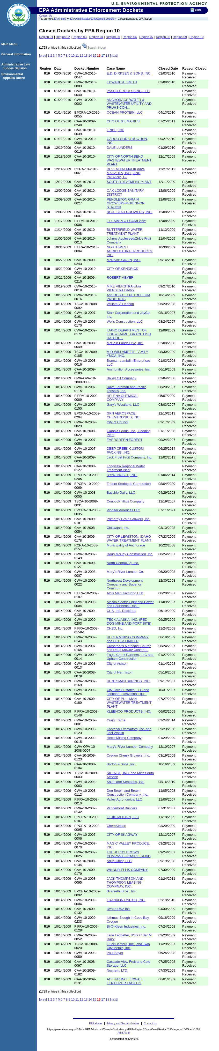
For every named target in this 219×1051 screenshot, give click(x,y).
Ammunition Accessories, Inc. (129, 369)
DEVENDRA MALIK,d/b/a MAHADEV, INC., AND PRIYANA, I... (126, 173)
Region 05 (113, 37)
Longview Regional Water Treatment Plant (126, 468)
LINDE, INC (115, 130)
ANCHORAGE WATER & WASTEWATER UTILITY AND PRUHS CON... (129, 103)
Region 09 (180, 37)
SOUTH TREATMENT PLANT (129, 182)
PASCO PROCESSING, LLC (128, 91)
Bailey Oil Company (121, 378)
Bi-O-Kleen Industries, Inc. (126, 926)
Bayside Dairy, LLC (121, 492)
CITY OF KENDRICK (122, 269)
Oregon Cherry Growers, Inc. (128, 755)
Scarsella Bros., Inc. (122, 891)
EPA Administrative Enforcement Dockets (92, 18)
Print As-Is (123, 1032)
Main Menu (10, 44)
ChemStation (116, 826)
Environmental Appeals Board (14, 76)
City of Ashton (117, 663)
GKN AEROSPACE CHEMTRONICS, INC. (123, 415)
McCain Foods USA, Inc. (125, 343)
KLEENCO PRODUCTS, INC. (129, 711)
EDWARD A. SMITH (122, 82)
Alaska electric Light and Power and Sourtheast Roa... (130, 604)
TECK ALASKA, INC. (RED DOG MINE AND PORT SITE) (129, 621)
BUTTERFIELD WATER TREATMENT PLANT (124, 231)
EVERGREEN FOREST (124, 440)
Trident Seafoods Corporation (129, 484)
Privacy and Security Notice (123, 1023)
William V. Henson (120, 304)
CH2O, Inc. (115, 628)
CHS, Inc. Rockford (121, 611)
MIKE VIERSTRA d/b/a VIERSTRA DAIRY (124, 288)
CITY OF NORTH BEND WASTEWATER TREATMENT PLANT (129, 160)
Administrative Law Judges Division (16, 66)
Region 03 (79, 37)
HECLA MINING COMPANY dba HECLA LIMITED (128, 639)
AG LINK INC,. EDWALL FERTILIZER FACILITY (125, 981)
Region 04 (96, 37)
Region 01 (46, 37)
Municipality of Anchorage (126, 545)
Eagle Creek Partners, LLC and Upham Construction (130, 657)
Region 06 (130, 37)
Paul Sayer (115, 953)
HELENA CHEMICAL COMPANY (122, 398)
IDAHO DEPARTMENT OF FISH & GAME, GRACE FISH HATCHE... (129, 334)
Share (198, 10)
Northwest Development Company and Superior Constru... (125, 584)
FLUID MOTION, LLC (123, 817)
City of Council (117, 422)
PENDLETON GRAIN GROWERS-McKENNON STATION (125, 203)
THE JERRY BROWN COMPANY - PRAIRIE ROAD (128, 854)
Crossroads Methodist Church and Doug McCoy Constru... (129, 648)
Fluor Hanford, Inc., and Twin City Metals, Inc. (128, 946)
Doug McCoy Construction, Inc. (130, 554)
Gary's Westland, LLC (123, 404)
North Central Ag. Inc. (123, 563)
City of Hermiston (120, 672)
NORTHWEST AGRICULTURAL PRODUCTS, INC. (130, 251)
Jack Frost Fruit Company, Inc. (129, 457)
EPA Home (60, 18)
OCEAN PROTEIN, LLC (125, 112)
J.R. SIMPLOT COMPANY (126, 221)
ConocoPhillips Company (125, 501)
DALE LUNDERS (120, 148)
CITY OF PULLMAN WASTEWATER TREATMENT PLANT (129, 702)
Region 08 (163, 37)
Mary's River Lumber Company (130, 747)
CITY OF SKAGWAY (122, 835)
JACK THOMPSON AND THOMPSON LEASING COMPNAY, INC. (125, 882)
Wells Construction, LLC (125, 321)
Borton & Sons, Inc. (121, 764)
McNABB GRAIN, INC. (124, 260)
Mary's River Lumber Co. (125, 572)
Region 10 (196, 37)
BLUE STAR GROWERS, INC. (129, 212)
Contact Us (45, 15)
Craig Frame (116, 720)
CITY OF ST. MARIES (123, 121)
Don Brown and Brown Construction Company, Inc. (127, 792)
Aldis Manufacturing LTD (125, 593)
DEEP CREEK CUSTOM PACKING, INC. (125, 450)
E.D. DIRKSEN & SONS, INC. (129, 73)
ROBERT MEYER (120, 277)
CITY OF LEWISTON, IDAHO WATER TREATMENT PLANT (129, 538)
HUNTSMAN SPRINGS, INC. (128, 681)
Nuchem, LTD (117, 970)
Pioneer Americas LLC (123, 510)
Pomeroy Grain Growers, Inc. (128, 519)
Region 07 (146, 37)
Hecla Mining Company (124, 738)
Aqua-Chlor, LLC (119, 861)
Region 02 (63, 37)
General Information (17, 54)
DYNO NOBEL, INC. (122, 475)
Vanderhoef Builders (122, 808)
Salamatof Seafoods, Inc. (125, 782)
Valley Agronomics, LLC (124, 799)
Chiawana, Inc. (118, 528)
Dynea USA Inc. (118, 909)
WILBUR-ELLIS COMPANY (127, 870)
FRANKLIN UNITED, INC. (126, 900)
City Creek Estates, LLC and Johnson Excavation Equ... (128, 692)
